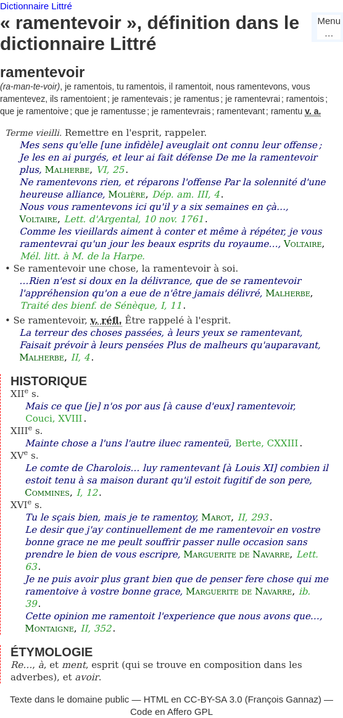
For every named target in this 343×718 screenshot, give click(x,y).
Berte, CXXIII (266, 443)
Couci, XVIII (53, 418)
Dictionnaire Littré (36, 6)
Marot (216, 517)
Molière (126, 194)
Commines (47, 492)
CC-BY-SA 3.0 (213, 699)
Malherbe (67, 169)
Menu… (329, 26)
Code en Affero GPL (171, 711)
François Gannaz (283, 699)
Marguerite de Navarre (236, 554)
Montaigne (49, 628)
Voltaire (38, 219)
